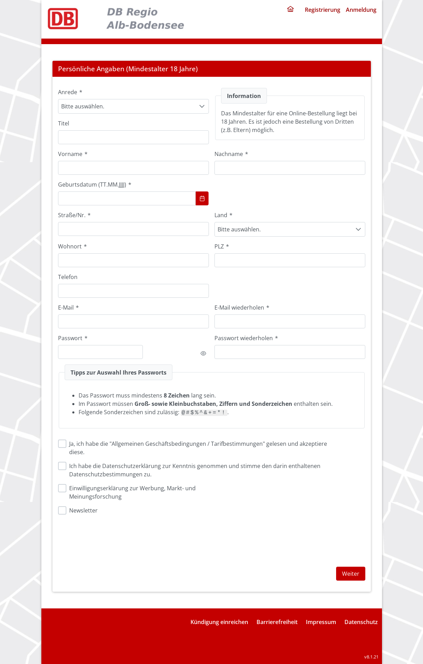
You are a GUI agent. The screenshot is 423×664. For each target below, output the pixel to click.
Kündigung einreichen (219, 622)
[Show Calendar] (202, 198)
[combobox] (133, 260)
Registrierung (322, 10)
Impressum (321, 622)
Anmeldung (361, 10)
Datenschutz (361, 622)
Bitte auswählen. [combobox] (82, 106)
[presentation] (267, 536)
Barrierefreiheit (277, 622)
